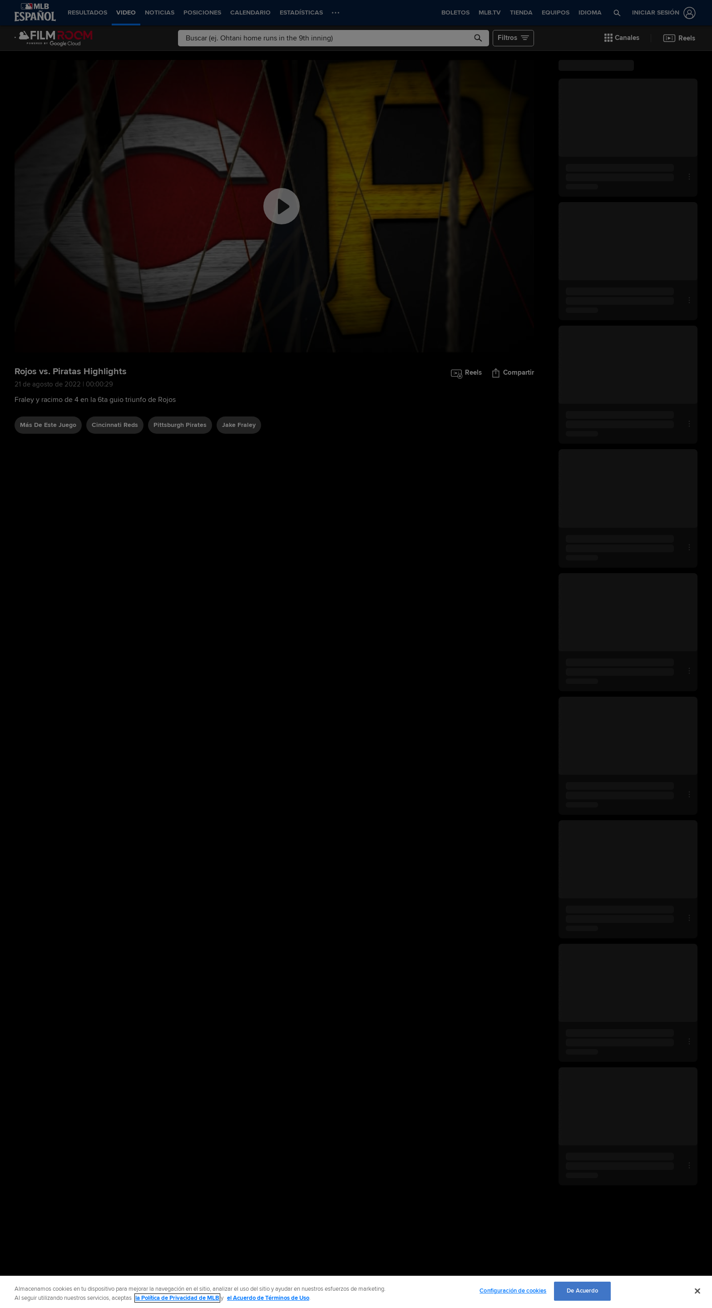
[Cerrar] (697, 1291)
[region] (356, 1292)
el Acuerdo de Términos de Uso (268, 1298)
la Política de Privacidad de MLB (177, 1298)
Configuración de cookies (513, 1290)
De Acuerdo (582, 1290)
